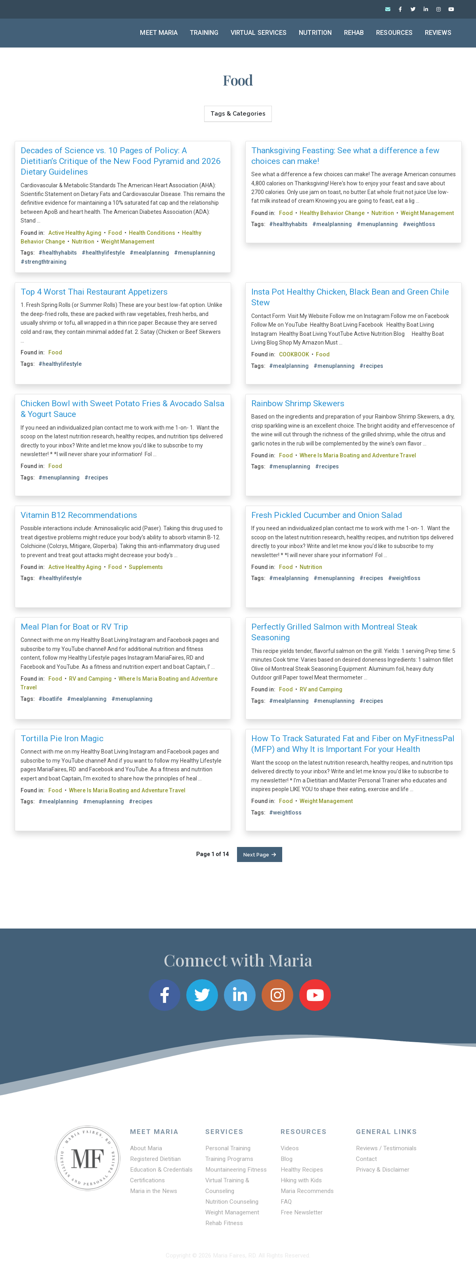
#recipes (371, 366)
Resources (394, 32)
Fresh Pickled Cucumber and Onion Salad (326, 515)
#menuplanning (194, 253)
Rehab (354, 32)
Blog (286, 1163)
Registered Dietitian (155, 1163)
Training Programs (229, 1163)
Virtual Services (259, 32)
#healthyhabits (57, 253)
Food (115, 233)
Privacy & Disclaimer (382, 1173)
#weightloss (419, 224)
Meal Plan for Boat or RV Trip (74, 627)
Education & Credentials (161, 1173)
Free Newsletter (302, 1216)
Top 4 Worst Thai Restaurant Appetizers (94, 292)
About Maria (146, 1152)
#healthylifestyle (103, 253)
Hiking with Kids (301, 1184)
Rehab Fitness (224, 1227)
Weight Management (127, 241)
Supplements (146, 567)
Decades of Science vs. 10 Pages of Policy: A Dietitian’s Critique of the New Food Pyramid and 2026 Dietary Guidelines (121, 161)
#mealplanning (149, 253)
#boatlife (50, 699)
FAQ (286, 1205)
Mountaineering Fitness (236, 1173)
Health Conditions (152, 233)
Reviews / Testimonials (386, 1152)
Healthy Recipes (302, 1173)
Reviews (438, 32)
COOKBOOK (294, 354)
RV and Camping (90, 679)
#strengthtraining (44, 262)
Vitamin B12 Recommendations (79, 515)
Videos (290, 1152)
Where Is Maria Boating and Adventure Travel (358, 455)
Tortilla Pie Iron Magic (62, 738)
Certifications (147, 1184)
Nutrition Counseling (231, 1205)
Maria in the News (153, 1195)
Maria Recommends (307, 1195)
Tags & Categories (238, 113)
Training (204, 32)
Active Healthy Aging (74, 233)
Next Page (259, 855)
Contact (366, 1163)
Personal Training (227, 1152)
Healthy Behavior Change (332, 213)
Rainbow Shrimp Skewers (297, 403)
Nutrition (315, 32)
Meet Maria (159, 32)
